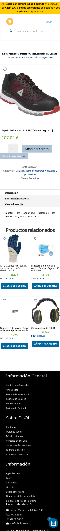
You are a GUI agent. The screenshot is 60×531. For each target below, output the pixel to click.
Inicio (4, 53)
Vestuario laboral (40, 53)
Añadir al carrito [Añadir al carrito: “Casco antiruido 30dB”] (45, 343)
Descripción (11, 192)
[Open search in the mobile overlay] (30, 31)
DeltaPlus (34, 178)
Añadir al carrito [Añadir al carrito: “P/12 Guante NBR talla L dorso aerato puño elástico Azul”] (14, 286)
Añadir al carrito (37, 149)
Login (49, 21)
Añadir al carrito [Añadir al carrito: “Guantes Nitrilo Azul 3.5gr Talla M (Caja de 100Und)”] (14, 346)
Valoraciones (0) (14, 204)
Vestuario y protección (19, 53)
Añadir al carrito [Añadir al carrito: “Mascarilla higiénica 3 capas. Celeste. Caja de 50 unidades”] (45, 286)
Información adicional (17, 198)
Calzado (53, 53)
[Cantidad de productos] (13, 148)
